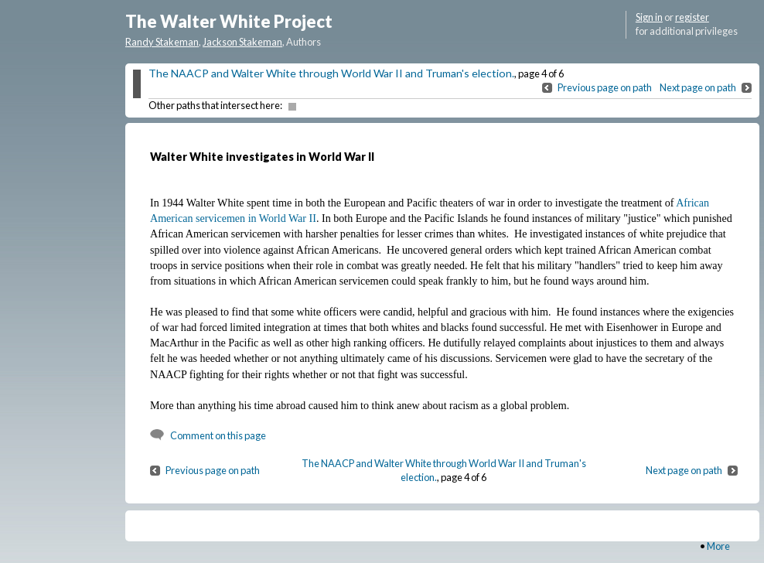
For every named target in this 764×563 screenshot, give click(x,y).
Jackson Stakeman (242, 42)
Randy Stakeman (162, 42)
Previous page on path (605, 87)
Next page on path (698, 87)
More (718, 546)
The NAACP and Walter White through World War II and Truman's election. (331, 73)
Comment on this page (218, 435)
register (692, 17)
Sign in (649, 17)
